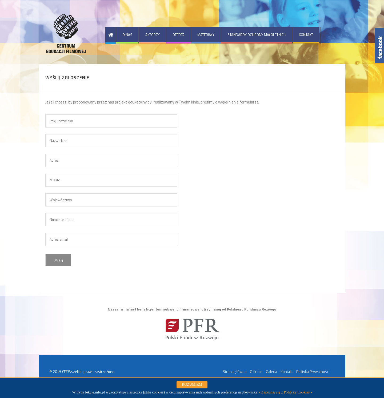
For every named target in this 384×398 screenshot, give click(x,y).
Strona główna (234, 371)
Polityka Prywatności (312, 371)
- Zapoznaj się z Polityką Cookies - (285, 392)
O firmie (256, 371)
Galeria (271, 371)
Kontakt (287, 371)
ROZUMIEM (192, 385)
